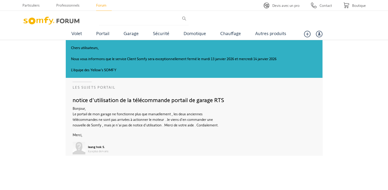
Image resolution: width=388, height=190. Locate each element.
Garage (131, 33)
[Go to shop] (354, 5)
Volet (76, 33)
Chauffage (230, 33)
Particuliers (31, 5)
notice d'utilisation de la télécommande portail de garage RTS (148, 99)
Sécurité (161, 33)
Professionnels (68, 5)
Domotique (195, 33)
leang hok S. (96, 147)
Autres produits (270, 33)
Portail (102, 33)
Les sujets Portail (94, 87)
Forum (101, 5)
